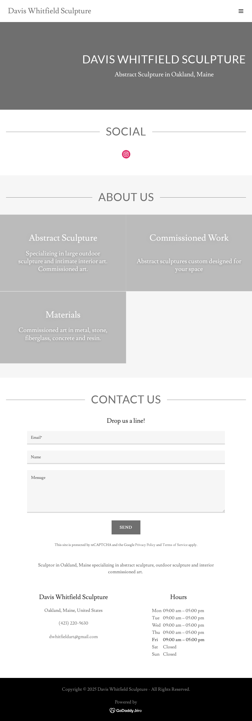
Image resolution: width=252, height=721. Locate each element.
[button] (241, 11)
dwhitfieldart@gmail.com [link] (73, 637)
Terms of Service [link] (175, 545)
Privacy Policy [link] (145, 545)
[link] (49, 12)
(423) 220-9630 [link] (73, 623)
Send (126, 527)
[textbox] (126, 438)
